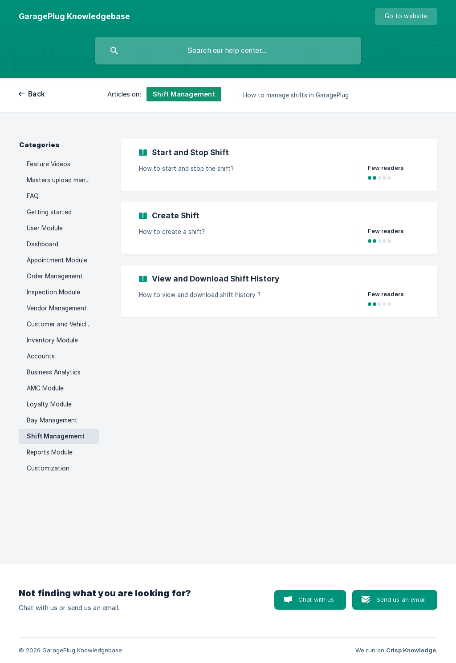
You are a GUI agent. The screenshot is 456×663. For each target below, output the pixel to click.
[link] (279, 165)
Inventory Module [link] (52, 340)
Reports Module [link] (50, 452)
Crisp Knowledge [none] (411, 650)
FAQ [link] (33, 196)
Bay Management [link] (52, 420)
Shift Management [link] (56, 436)
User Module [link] (45, 228)
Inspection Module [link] (53, 292)
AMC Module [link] (45, 388)
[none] (74, 16)
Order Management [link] (55, 276)
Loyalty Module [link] (49, 404)
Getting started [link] (49, 212)
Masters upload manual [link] (60, 180)
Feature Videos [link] (48, 164)
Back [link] (36, 94)
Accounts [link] (41, 356)
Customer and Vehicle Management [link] (63, 324)
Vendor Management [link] (57, 308)
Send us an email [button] (401, 599)
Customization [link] (48, 468)
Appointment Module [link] (57, 260)
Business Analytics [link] (54, 372)
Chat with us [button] (316, 599)
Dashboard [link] (42, 244)
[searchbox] (228, 50)
